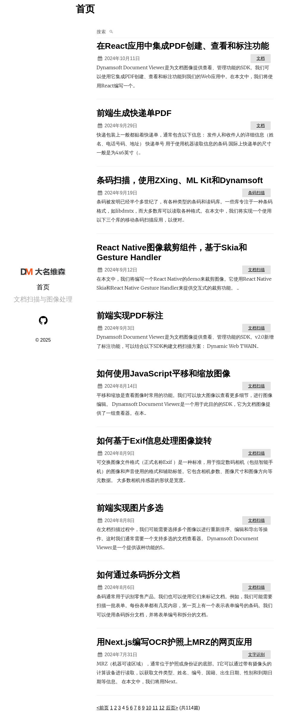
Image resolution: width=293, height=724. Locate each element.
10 (148, 707)
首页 (43, 287)
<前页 (103, 707)
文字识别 (256, 654)
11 (155, 707)
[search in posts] (195, 31)
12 (162, 707)
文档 (260, 58)
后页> (172, 707)
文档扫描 (256, 269)
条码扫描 (256, 192)
